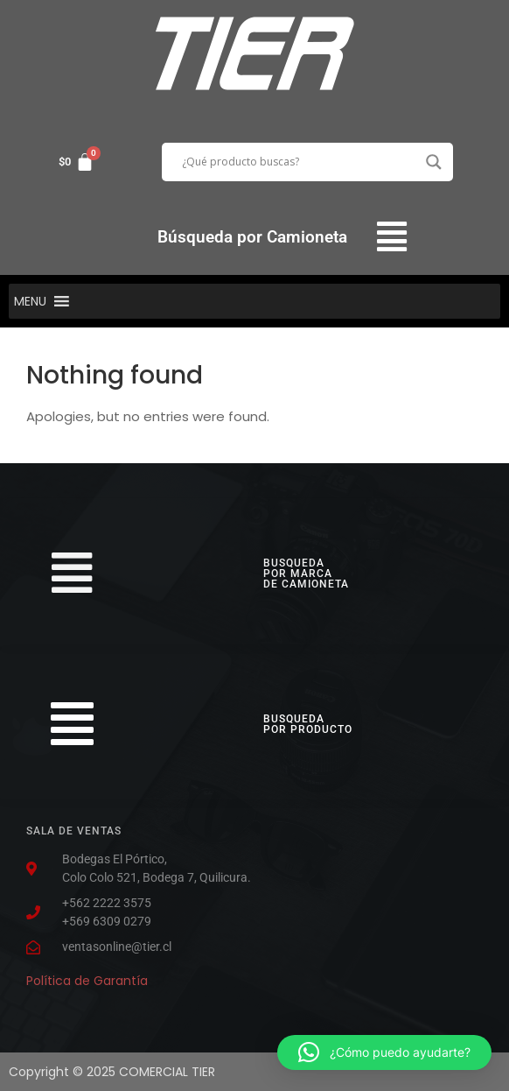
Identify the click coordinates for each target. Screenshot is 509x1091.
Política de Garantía (87, 980)
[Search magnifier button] (434, 162)
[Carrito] (76, 162)
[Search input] (300, 162)
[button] (391, 237)
